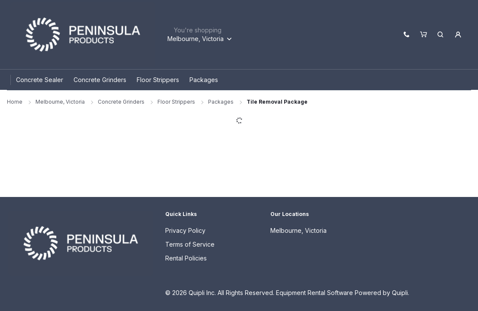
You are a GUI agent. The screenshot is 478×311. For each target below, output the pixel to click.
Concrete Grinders (121, 101)
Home (14, 101)
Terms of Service (190, 244)
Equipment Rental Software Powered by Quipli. (342, 292)
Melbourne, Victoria (60, 101)
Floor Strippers (176, 101)
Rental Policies (186, 258)
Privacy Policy (185, 230)
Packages (221, 101)
